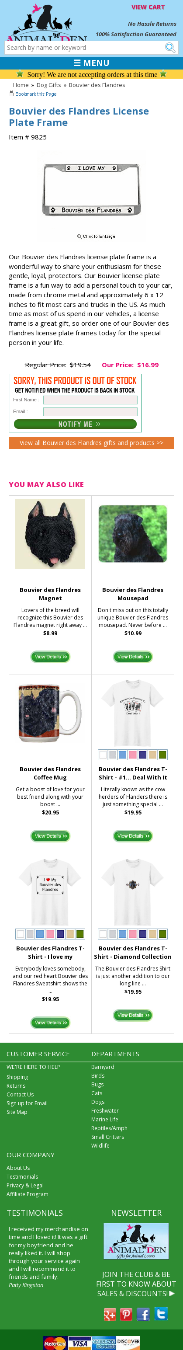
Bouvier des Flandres (97, 85)
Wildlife (100, 1145)
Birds (97, 1075)
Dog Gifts (49, 85)
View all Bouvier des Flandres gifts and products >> (91, 442)
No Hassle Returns (152, 24)
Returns (16, 1085)
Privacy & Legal (25, 1185)
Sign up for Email (27, 1103)
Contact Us (20, 1094)
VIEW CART (148, 7)
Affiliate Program (27, 1194)
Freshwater (105, 1110)
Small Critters (107, 1137)
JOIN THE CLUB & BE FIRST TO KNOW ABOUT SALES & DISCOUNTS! (136, 1284)
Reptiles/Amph (109, 1128)
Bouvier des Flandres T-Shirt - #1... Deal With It (133, 773)
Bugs (97, 1084)
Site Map (17, 1112)
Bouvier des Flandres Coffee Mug (50, 773)
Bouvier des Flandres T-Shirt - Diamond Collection (133, 952)
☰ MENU (91, 63)
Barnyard (102, 1067)
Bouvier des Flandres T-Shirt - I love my (50, 952)
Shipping (17, 1077)
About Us (18, 1168)
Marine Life (104, 1119)
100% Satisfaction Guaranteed (136, 34)
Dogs (97, 1102)
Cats (96, 1093)
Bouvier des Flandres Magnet (50, 594)
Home (21, 85)
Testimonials (22, 1176)
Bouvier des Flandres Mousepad (132, 594)
